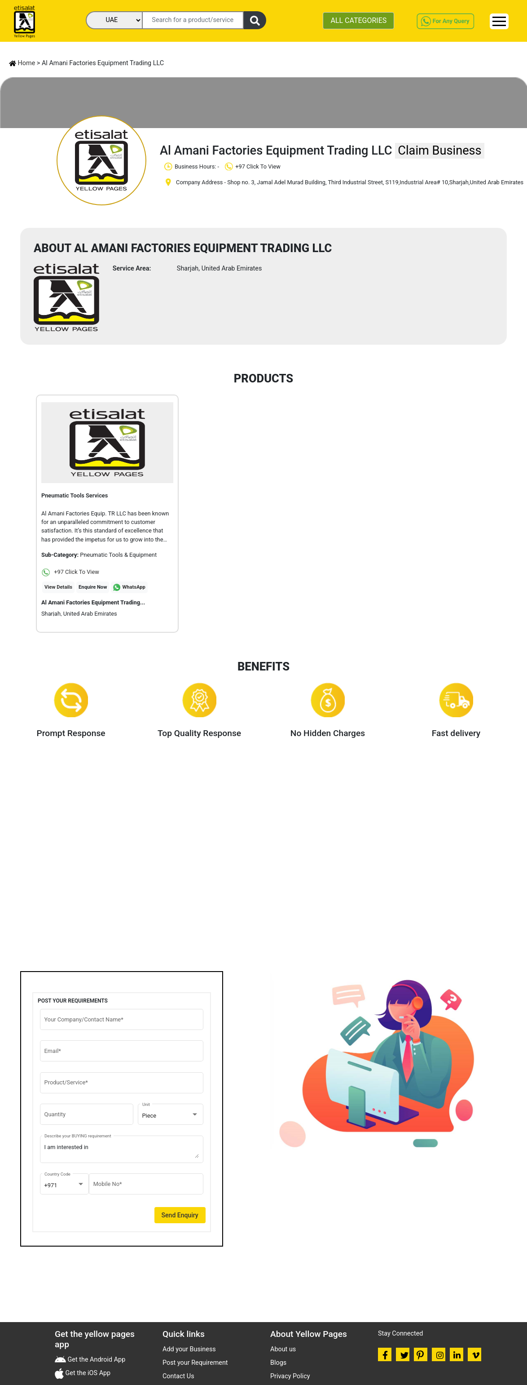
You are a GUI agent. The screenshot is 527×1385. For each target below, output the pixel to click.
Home (22, 63)
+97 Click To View (70, 571)
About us (283, 1349)
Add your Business (189, 1349)
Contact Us (178, 1376)
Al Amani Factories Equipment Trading (93, 602)
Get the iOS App (87, 1373)
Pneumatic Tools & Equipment (118, 554)
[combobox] (170, 1116)
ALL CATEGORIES (358, 20)
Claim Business (439, 150)
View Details (58, 587)
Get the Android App (95, 1359)
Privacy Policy (290, 1376)
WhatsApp (133, 587)
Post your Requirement (195, 1363)
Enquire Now (93, 587)
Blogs (278, 1363)
